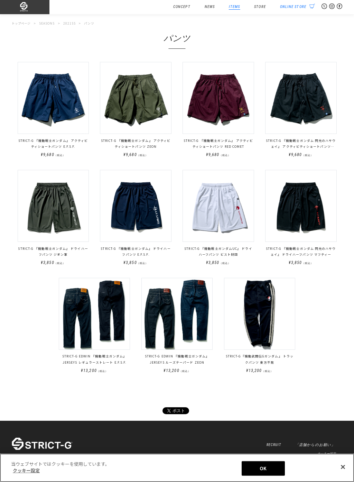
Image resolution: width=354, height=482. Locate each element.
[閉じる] (343, 468)
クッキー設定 (26, 472)
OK (263, 470)
